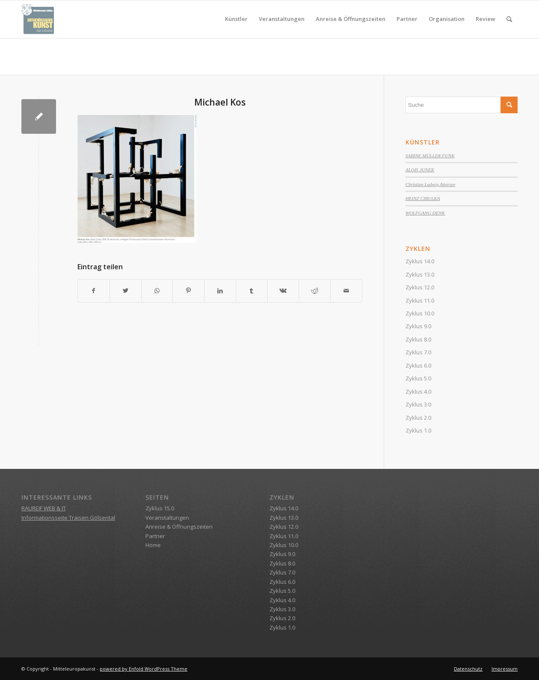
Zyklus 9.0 (418, 326)
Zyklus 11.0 (420, 300)
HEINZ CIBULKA (423, 198)
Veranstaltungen (167, 517)
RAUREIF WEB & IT (43, 508)
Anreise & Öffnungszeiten (179, 526)
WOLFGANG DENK (425, 212)
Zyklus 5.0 (418, 378)
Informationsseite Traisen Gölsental (68, 517)
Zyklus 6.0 (418, 365)
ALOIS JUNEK (420, 169)
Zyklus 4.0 (418, 391)
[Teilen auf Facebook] (94, 291)
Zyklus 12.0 (420, 287)
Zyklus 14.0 (420, 261)
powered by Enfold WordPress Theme (143, 668)
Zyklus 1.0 (418, 430)
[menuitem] (236, 19)
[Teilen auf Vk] (283, 291)
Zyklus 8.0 (418, 339)
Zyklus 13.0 (420, 274)
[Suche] (509, 19)
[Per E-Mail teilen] (346, 291)
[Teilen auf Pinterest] (188, 291)
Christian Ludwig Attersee (430, 184)
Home (153, 545)
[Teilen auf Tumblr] (251, 291)
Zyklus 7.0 (418, 352)
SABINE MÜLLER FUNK (430, 155)
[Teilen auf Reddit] (314, 291)
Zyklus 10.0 (420, 313)
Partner (155, 536)
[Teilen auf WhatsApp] (157, 291)
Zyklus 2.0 (418, 417)
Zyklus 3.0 (418, 404)
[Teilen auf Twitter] (125, 291)
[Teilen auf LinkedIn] (220, 291)
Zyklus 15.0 (159, 508)
